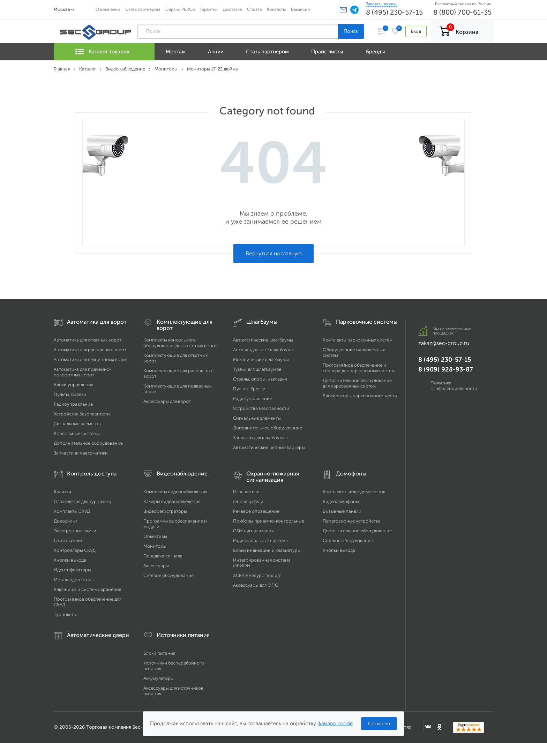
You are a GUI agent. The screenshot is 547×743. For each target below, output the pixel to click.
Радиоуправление (73, 404)
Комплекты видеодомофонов (354, 491)
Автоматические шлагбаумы (263, 340)
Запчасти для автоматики (81, 453)
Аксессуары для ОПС (255, 585)
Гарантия (209, 9)
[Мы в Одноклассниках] (439, 727)
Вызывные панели (342, 511)
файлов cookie (335, 723)
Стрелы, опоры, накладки (260, 379)
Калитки (62, 491)
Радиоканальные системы (261, 540)
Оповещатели (248, 501)
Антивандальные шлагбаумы (263, 349)
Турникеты (65, 614)
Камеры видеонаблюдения (171, 501)
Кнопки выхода (70, 560)
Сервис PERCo (180, 9)
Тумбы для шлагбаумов (257, 369)
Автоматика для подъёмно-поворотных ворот (83, 372)
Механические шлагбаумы (261, 359)
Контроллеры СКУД (75, 550)
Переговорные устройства (352, 521)
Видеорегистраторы (165, 511)
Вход (416, 31)
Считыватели (68, 540)
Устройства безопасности (82, 413)
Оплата (254, 9)
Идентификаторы (72, 569)
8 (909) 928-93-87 (445, 369)
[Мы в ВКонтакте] (428, 727)
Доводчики (65, 521)
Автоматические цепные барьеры (269, 447)
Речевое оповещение (256, 511)
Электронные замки (75, 530)
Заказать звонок (381, 3)
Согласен (379, 724)
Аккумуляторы (158, 678)
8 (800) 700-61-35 (462, 12)
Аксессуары (156, 565)
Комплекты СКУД (72, 511)
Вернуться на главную (274, 253)
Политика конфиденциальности (453, 385)
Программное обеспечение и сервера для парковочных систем (359, 367)
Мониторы (154, 546)
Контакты (276, 9)
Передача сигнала (162, 555)
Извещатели (246, 491)
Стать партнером (142, 9)
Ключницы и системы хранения (87, 589)
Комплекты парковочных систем (357, 340)
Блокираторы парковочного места (360, 395)
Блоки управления (73, 384)
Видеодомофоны (341, 501)
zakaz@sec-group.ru (443, 343)
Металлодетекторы (74, 579)
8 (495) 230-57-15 (394, 12)
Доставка (232, 9)
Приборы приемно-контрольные (268, 521)
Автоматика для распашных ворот (90, 349)
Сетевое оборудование (168, 575)
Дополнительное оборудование (88, 443)
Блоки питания (159, 653)
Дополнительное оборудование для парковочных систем (357, 383)
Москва (62, 9)
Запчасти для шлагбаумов (260, 437)
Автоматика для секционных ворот (91, 359)
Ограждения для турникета (82, 501)
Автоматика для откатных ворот (87, 340)
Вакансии (300, 9)
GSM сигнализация (253, 530)
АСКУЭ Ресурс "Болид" (257, 575)
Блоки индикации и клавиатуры (267, 550)
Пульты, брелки (70, 394)
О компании (108, 9)
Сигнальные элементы (78, 423)
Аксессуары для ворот (167, 401)
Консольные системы (77, 433)
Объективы (155, 536)
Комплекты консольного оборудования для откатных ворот (180, 342)
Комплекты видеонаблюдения (175, 491)
